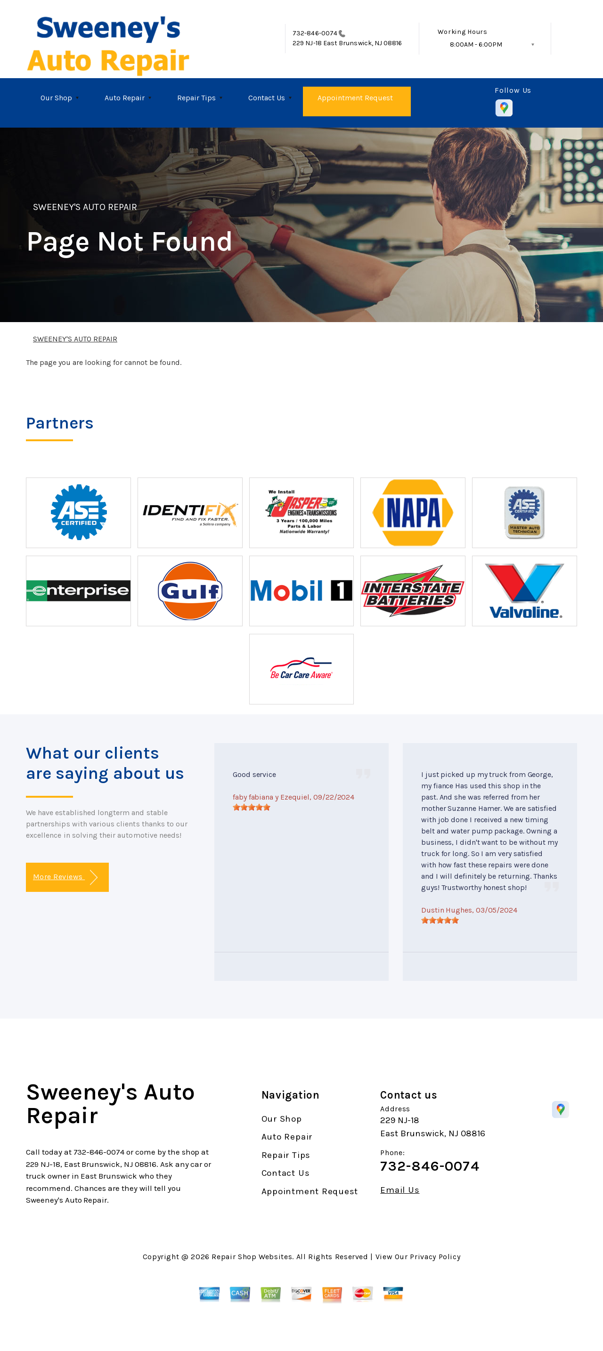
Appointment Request (355, 97)
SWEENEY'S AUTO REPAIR (85, 207)
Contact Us (266, 97)
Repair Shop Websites (252, 1256)
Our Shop (56, 97)
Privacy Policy (435, 1256)
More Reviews (65, 877)
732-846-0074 (315, 33)
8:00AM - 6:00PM (476, 44)
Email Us (399, 1190)
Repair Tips (196, 97)
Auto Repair (125, 97)
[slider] (251, 807)
